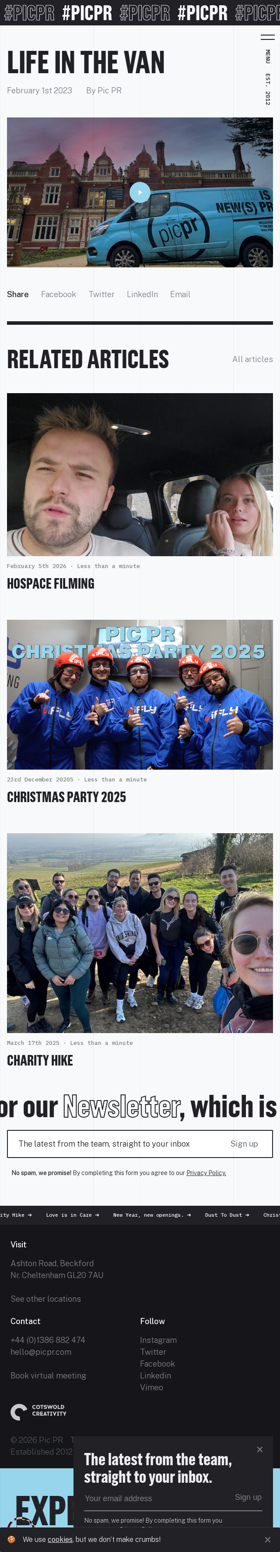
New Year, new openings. (157, 1214)
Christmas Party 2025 (66, 797)
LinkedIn (142, 294)
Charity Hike (40, 1060)
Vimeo (151, 1387)
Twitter (101, 294)
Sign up (244, 1143)
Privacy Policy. (206, 1172)
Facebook (58, 294)
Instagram (158, 1340)
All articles (252, 359)
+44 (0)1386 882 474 (47, 1340)
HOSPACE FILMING (50, 583)
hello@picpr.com (40, 1352)
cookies (60, 1539)
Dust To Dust (232, 1214)
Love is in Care (77, 1214)
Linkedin (155, 1375)
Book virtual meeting (48, 1375)
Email (180, 294)
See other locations (45, 1298)
